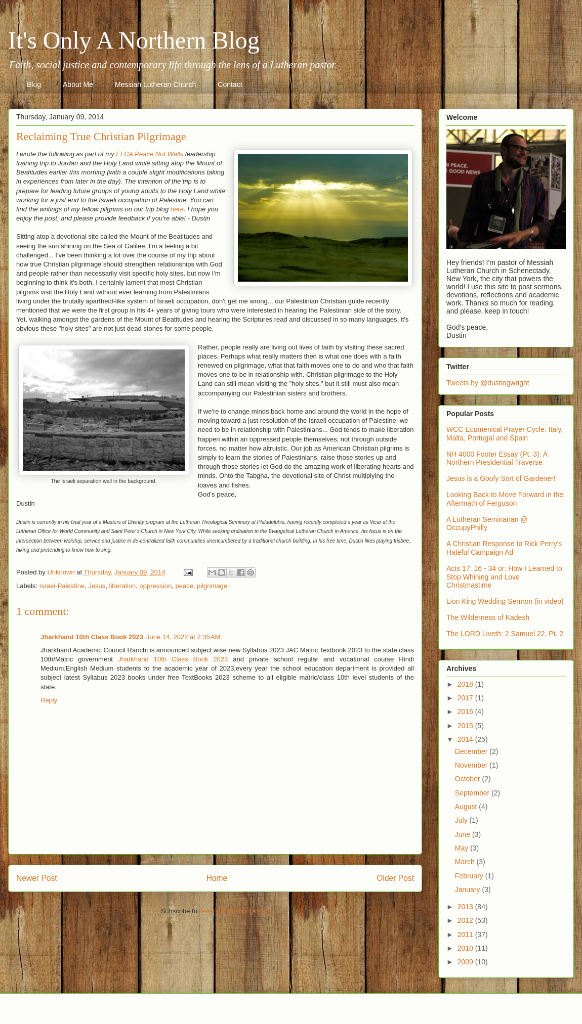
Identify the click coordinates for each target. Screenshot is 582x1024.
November (472, 765)
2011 (466, 934)
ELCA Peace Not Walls (149, 154)
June (463, 834)
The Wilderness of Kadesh (487, 617)
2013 (466, 907)
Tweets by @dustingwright (487, 383)
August (467, 807)
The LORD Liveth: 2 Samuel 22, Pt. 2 (504, 634)
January (468, 889)
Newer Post (36, 878)
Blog (34, 84)
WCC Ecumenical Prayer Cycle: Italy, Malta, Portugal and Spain (504, 433)
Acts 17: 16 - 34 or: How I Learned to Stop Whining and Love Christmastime (504, 577)
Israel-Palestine (62, 586)
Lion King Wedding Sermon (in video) (505, 601)
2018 (466, 684)
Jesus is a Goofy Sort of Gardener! (501, 478)
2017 (466, 698)
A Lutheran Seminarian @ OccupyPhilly (487, 523)
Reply (48, 700)
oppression (156, 586)
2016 (466, 711)
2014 (466, 739)
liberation (122, 586)
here (177, 209)
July (462, 820)
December (472, 751)
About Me (78, 84)
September (473, 793)
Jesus (96, 586)
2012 (466, 920)
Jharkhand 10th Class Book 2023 (91, 637)
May (462, 848)
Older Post (395, 878)
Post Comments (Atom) (235, 911)
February (470, 876)
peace (184, 586)
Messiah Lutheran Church (155, 84)
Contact (230, 84)
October (468, 779)
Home (217, 878)
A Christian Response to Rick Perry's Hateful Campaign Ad (504, 548)
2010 (466, 948)
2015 (466, 726)
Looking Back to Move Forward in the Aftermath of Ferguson (504, 499)
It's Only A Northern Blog (134, 40)
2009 (466, 962)
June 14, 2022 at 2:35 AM (183, 637)
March (466, 862)
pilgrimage (212, 586)
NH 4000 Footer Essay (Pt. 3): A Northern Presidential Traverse (496, 458)
